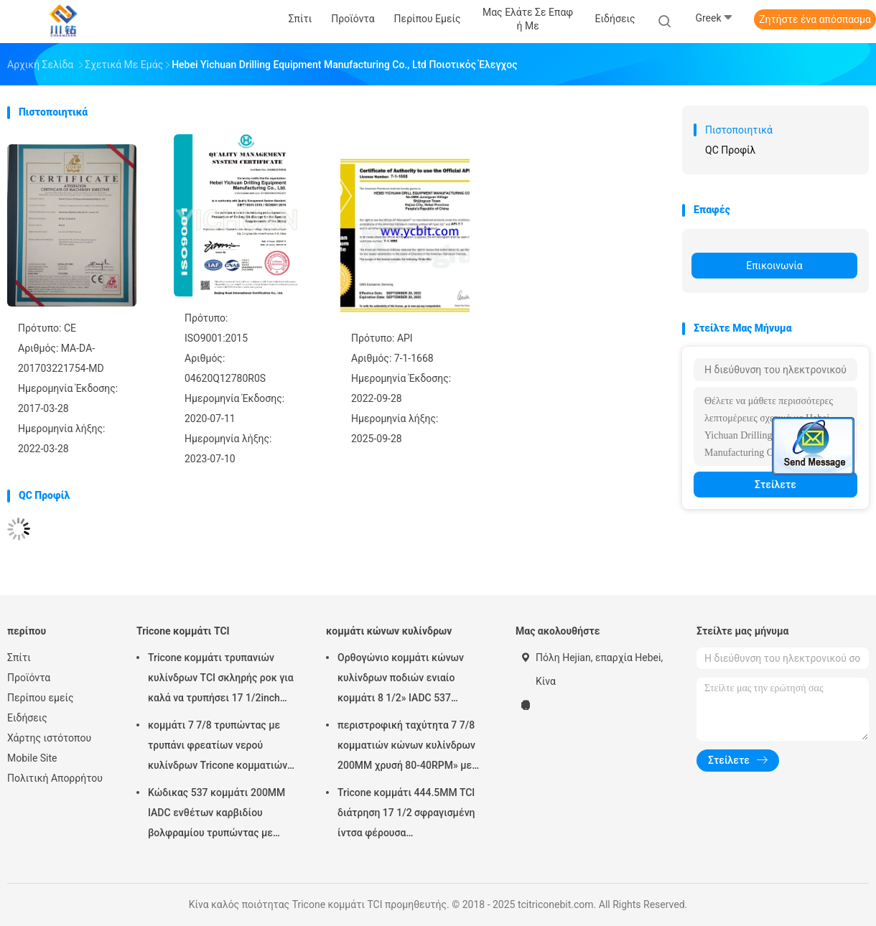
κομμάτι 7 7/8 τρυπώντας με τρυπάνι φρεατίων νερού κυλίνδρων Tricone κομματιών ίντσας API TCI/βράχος (217, 747)
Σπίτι (19, 657)
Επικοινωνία (774, 265)
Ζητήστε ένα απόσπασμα (815, 19)
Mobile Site (32, 758)
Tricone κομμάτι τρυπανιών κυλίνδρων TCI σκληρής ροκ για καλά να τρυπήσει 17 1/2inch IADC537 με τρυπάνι (221, 680)
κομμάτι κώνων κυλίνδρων (389, 631)
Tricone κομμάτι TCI (183, 631)
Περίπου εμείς (40, 697)
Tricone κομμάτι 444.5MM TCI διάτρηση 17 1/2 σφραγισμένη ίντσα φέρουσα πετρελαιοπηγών (406, 815)
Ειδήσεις (27, 718)
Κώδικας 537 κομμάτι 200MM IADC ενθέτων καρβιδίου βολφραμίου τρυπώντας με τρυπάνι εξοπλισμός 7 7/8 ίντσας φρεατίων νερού (216, 815)
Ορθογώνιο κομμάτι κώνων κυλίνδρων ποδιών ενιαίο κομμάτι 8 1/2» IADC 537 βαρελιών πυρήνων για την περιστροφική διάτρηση (400, 680)
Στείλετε (775, 484)
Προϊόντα (28, 677)
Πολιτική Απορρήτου (55, 778)
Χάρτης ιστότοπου (49, 738)
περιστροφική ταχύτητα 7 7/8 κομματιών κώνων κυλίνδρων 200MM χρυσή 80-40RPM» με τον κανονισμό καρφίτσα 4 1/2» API (409, 747)
